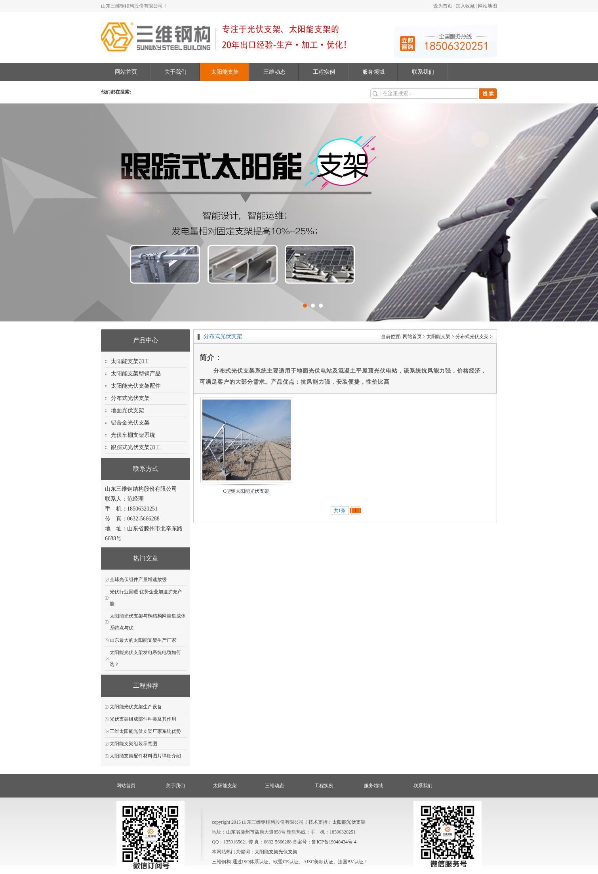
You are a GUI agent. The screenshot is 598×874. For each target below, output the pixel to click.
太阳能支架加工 (130, 361)
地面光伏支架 (127, 410)
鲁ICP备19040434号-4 (334, 842)
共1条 (340, 510)
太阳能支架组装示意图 (133, 743)
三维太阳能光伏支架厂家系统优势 (145, 731)
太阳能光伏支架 (349, 822)
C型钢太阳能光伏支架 (246, 491)
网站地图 (487, 6)
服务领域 (373, 72)
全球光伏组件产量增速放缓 (138, 579)
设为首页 (442, 6)
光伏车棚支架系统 (133, 435)
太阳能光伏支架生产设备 (136, 707)
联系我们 (423, 72)
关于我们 (175, 72)
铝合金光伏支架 (130, 423)
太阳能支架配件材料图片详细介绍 (145, 756)
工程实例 (324, 72)
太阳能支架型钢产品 (136, 374)
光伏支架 (287, 852)
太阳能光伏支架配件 (136, 386)
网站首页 (126, 72)
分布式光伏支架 (130, 398)
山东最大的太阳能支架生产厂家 (143, 640)
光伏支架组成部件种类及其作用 (143, 719)
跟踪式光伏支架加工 (136, 447)
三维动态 (274, 72)
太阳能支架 (225, 72)
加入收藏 (465, 6)
